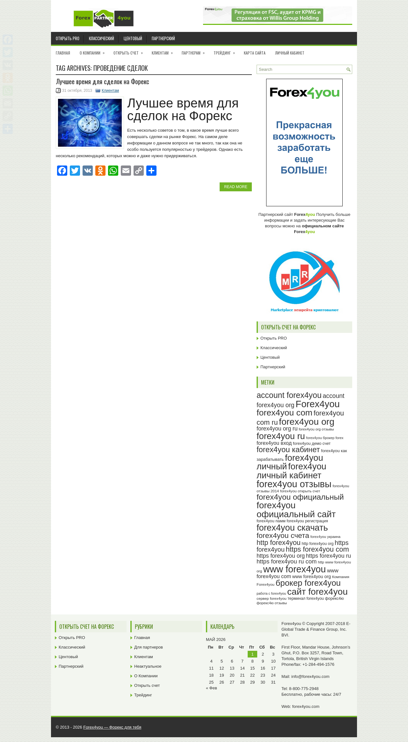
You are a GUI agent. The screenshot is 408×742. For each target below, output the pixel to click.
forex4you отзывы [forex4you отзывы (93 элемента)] (294, 484)
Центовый (133, 38)
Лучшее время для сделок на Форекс (102, 81)
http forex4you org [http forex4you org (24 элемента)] (317, 543)
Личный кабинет (289, 52)
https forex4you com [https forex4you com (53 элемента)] (317, 549)
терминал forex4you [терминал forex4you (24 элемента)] (306, 598)
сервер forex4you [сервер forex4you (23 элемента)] (272, 598)
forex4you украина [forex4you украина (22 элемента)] (325, 537)
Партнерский (163, 38)
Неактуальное (147, 666)
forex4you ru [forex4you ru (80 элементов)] (281, 436)
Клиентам (164, 50)
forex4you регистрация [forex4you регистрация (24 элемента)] (307, 521)
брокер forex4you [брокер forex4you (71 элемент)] (308, 582)
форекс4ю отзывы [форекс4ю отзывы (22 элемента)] (272, 603)
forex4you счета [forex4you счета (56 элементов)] (283, 535)
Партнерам (195, 50)
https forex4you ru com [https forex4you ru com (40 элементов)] (287, 561)
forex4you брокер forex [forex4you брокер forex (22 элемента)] (324, 438)
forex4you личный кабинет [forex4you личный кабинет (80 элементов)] (291, 470)
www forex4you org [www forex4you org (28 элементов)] (311, 576)
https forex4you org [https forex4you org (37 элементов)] (281, 556)
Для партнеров (148, 647)
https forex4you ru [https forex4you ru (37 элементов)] (328, 556)
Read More (235, 187)
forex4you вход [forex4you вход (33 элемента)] (274, 443)
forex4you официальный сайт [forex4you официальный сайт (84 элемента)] (296, 509)
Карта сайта (255, 52)
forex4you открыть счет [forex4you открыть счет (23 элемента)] (300, 491)
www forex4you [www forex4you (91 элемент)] (294, 569)
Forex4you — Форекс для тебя (112, 727)
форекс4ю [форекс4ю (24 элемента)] (334, 598)
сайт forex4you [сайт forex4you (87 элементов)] (317, 592)
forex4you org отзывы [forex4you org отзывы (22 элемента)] (316, 429)
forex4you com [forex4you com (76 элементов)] (284, 412)
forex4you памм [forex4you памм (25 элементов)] (271, 521)
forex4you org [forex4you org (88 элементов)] (306, 421)
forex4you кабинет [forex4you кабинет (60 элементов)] (288, 449)
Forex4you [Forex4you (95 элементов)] (317, 404)
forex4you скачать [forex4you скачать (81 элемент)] (292, 528)
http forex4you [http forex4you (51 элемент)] (279, 543)
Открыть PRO (67, 38)
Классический (101, 38)
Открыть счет (130, 50)
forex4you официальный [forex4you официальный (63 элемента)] (300, 497)
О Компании (94, 50)
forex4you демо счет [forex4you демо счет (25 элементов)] (312, 443)
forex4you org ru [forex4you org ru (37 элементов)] (277, 428)
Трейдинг (226, 50)
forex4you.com (305, 706)
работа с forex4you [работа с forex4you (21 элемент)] (271, 593)
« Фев (211, 688)
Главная (63, 52)
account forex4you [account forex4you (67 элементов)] (289, 395)
